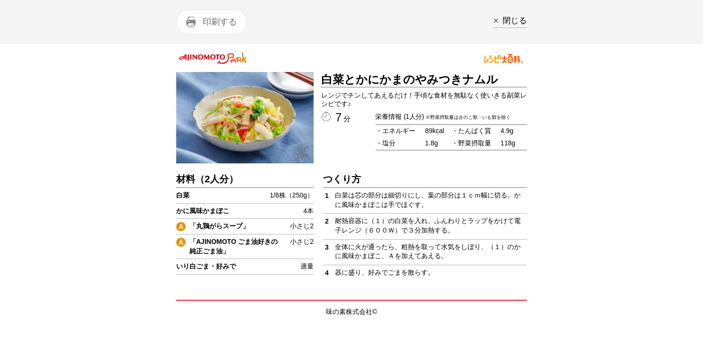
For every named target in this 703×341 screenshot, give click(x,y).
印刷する (220, 22)
